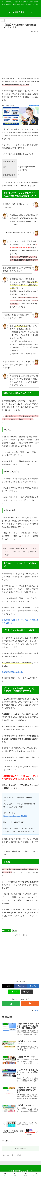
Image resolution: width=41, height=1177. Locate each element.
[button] (27, 992)
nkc (15, 930)
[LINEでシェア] (14, 992)
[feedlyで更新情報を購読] (11, 1003)
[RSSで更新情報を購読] (30, 1003)
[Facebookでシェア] (20, 986)
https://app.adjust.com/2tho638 (15, 816)
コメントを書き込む (20, 1148)
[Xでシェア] (8, 986)
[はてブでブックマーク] (33, 986)
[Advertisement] (20, 54)
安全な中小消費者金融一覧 (12, 672)
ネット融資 (6, 930)
